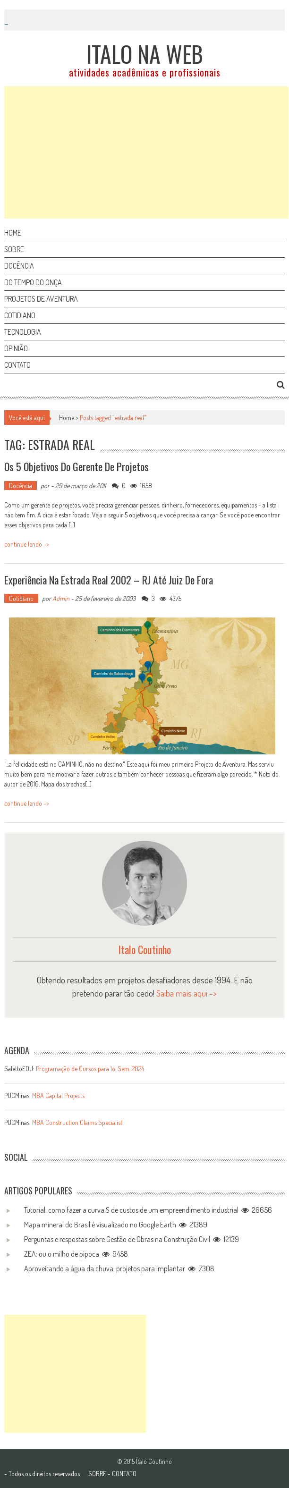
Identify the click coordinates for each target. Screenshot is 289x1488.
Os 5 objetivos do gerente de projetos (76, 466)
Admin (60, 598)
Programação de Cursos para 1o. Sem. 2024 (90, 1069)
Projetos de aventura (41, 299)
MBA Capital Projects (58, 1095)
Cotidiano (19, 315)
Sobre (14, 249)
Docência (19, 266)
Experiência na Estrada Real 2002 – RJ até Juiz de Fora (108, 579)
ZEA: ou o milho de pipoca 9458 (76, 1254)
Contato (17, 365)
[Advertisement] (146, 152)
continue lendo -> (26, 544)
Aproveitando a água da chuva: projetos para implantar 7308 (119, 1268)
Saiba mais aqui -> (186, 993)
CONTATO (124, 1474)
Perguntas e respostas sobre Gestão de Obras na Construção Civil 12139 (131, 1239)
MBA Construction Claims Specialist (77, 1122)
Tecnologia (22, 332)
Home (12, 232)
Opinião (16, 348)
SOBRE (97, 1474)
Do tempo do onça (33, 282)
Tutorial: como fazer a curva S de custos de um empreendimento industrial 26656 (148, 1210)
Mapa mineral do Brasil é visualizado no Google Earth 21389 (115, 1224)
